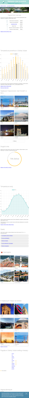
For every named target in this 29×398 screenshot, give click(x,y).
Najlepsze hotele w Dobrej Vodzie (6, 86)
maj (12, 359)
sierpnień (13, 363)
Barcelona (17, 107)
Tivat (2, 282)
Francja (2, 316)
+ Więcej (14, 141)
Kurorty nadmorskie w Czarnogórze (7, 243)
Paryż (2, 315)
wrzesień (13, 364)
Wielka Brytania (17, 316)
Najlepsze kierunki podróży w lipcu (6, 31)
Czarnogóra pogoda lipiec (11, 5)
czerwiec (13, 360)
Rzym (2, 329)
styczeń (13, 353)
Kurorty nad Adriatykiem (5, 238)
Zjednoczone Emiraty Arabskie (5, 345)
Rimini (16, 122)
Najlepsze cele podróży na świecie (6, 167)
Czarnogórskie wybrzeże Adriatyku (7, 235)
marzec (13, 356)
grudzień (13, 368)
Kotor (2, 268)
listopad (13, 367)
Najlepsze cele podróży (4, 346)
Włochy (2, 330)
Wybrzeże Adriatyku (5, 240)
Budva (16, 268)
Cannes (2, 136)
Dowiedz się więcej (12, 396)
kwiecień (13, 357)
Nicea (2, 122)
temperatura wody (14, 24)
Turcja (16, 330)
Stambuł (17, 329)
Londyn (16, 315)
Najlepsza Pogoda (3, 5)
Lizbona (16, 136)
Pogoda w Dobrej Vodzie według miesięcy (7, 224)
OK (26, 393)
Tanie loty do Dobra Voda (4, 87)
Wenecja (2, 107)
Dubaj (2, 344)
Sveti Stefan (17, 282)
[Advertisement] (14, 40)
